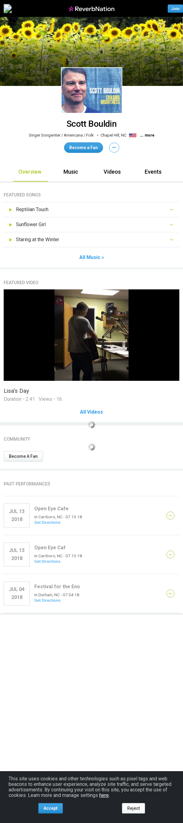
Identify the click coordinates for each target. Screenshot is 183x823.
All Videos (91, 412)
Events (153, 171)
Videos (112, 171)
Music (70, 171)
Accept (51, 808)
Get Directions (47, 522)
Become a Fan (83, 147)
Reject (133, 808)
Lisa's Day (16, 391)
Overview (29, 171)
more (149, 135)
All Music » (91, 257)
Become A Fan (23, 456)
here (104, 795)
